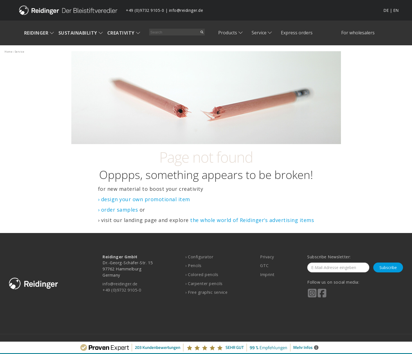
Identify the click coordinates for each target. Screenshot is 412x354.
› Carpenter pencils (204, 283)
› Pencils (193, 265)
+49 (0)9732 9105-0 (145, 10)
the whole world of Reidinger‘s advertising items (252, 220)
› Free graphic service (206, 292)
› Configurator (199, 256)
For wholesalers (358, 33)
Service (259, 33)
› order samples (118, 209)
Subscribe (388, 267)
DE (386, 10)
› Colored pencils (201, 274)
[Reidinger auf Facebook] (322, 297)
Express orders (297, 33)
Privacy (267, 256)
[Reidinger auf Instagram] (312, 297)
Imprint (267, 274)
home (8, 51)
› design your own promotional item (144, 199)
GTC (264, 265)
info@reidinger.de (186, 10)
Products (227, 33)
